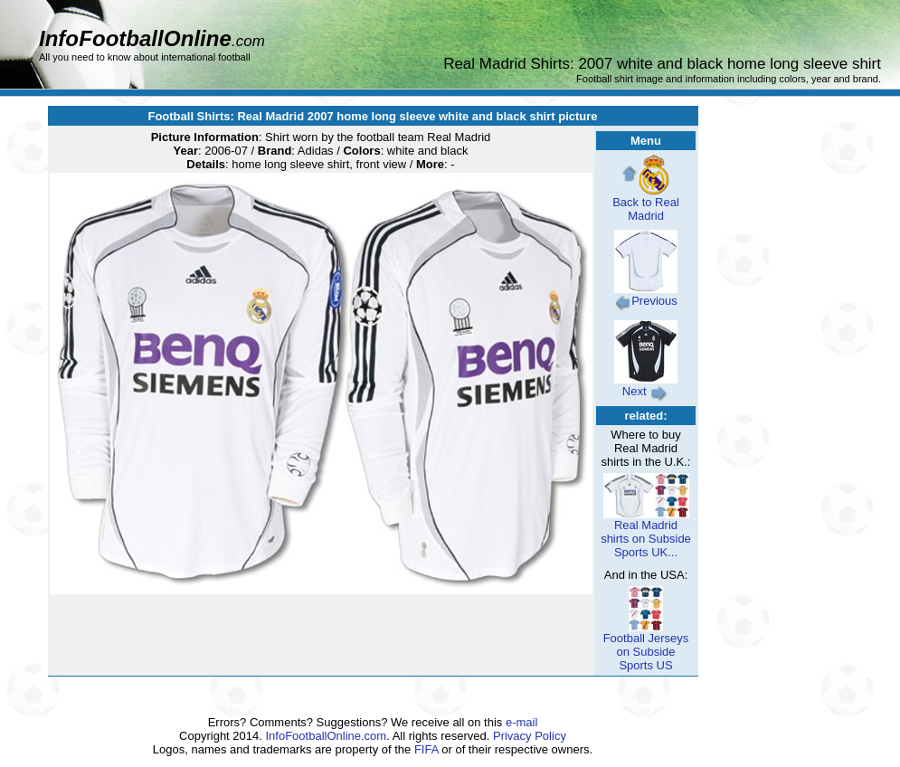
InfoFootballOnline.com (326, 736)
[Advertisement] (809, 490)
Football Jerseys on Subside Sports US (646, 646)
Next (645, 385)
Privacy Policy (529, 736)
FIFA (426, 749)
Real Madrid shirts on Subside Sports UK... (646, 533)
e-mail (521, 722)
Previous (645, 295)
